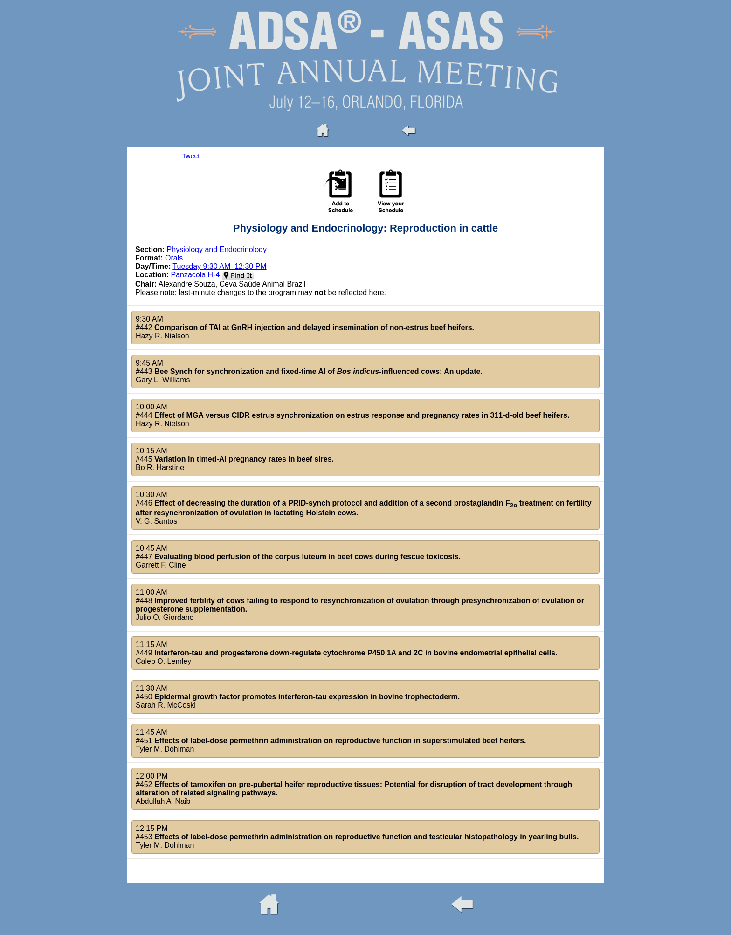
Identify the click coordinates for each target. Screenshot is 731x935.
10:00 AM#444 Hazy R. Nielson (352, 415)
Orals (174, 258)
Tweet (191, 156)
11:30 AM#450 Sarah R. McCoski (298, 696)
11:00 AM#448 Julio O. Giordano (360, 604)
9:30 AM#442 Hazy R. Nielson (305, 327)
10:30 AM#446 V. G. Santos (364, 508)
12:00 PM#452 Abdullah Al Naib (354, 788)
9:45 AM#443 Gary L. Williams (309, 371)
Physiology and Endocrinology (217, 249)
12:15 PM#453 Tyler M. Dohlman (357, 836)
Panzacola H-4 (195, 275)
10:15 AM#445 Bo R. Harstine (235, 459)
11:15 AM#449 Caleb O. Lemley (347, 652)
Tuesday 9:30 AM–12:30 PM (219, 266)
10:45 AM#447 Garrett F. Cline (298, 556)
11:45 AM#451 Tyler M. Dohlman (331, 740)
